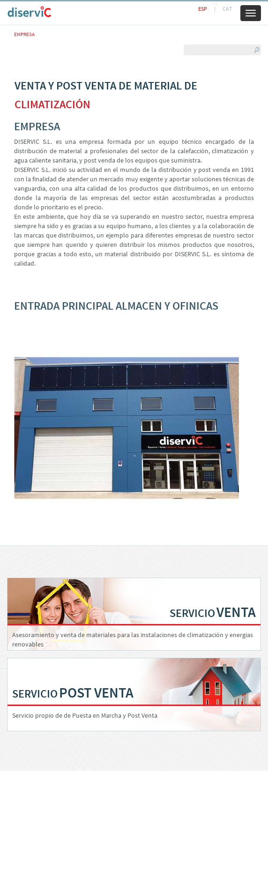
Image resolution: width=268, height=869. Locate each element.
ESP (202, 8)
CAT (227, 8)
